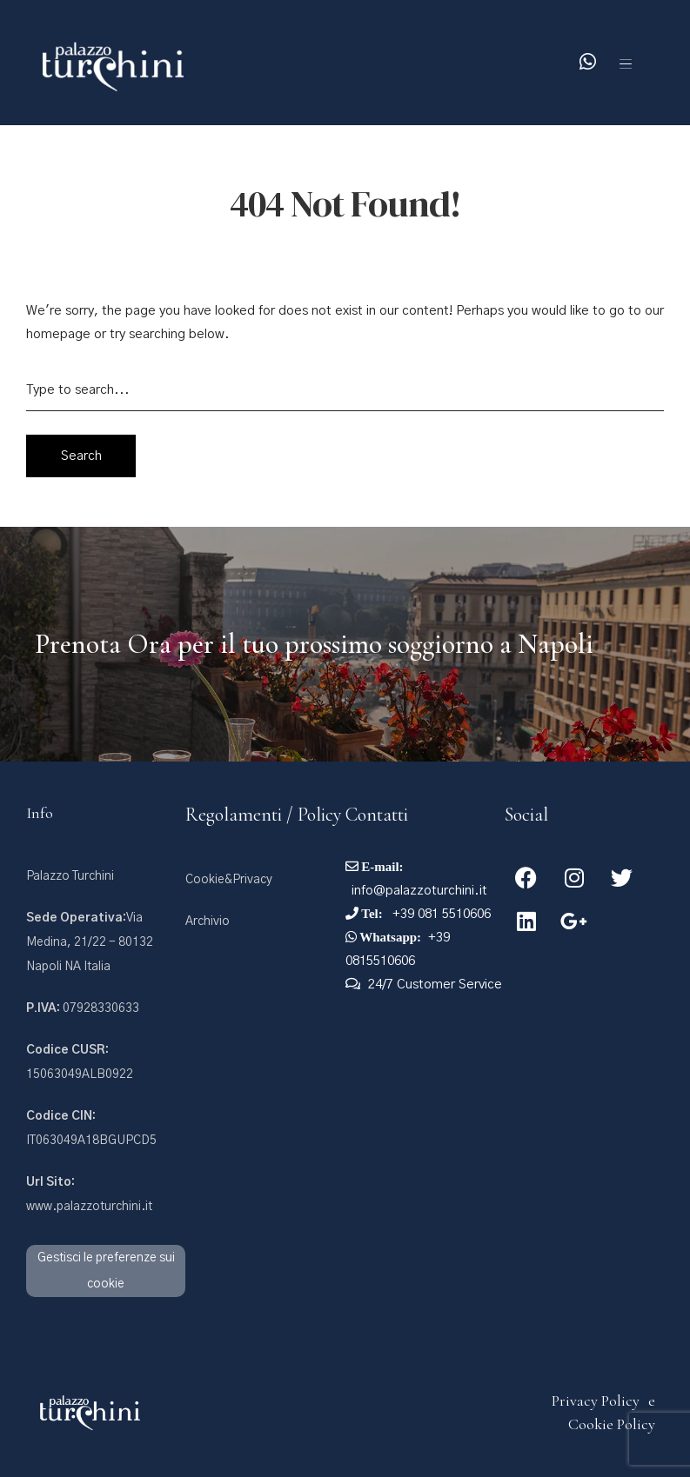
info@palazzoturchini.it (419, 890)
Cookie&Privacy (228, 880)
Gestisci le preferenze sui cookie (106, 1271)
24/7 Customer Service (435, 984)
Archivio (207, 921)
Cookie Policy (611, 1424)
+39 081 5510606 (440, 914)
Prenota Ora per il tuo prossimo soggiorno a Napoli (314, 644)
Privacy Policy (596, 1400)
